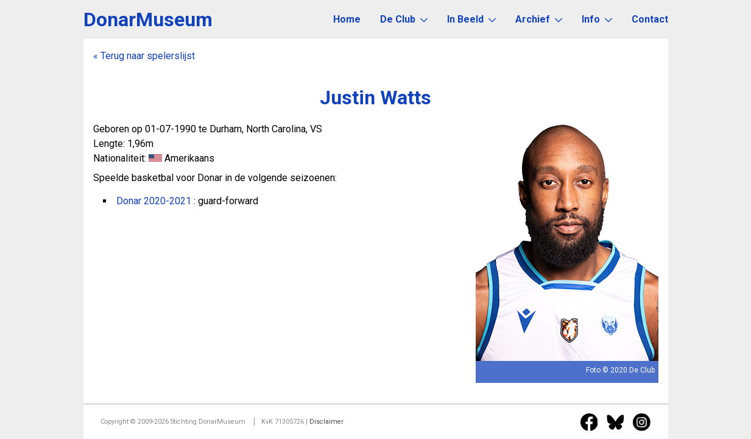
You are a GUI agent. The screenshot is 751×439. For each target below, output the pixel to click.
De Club (404, 19)
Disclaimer (326, 422)
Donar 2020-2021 (153, 201)
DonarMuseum (148, 19)
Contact (650, 19)
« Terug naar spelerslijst (144, 56)
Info (597, 19)
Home (347, 19)
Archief (538, 19)
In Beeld (471, 19)
